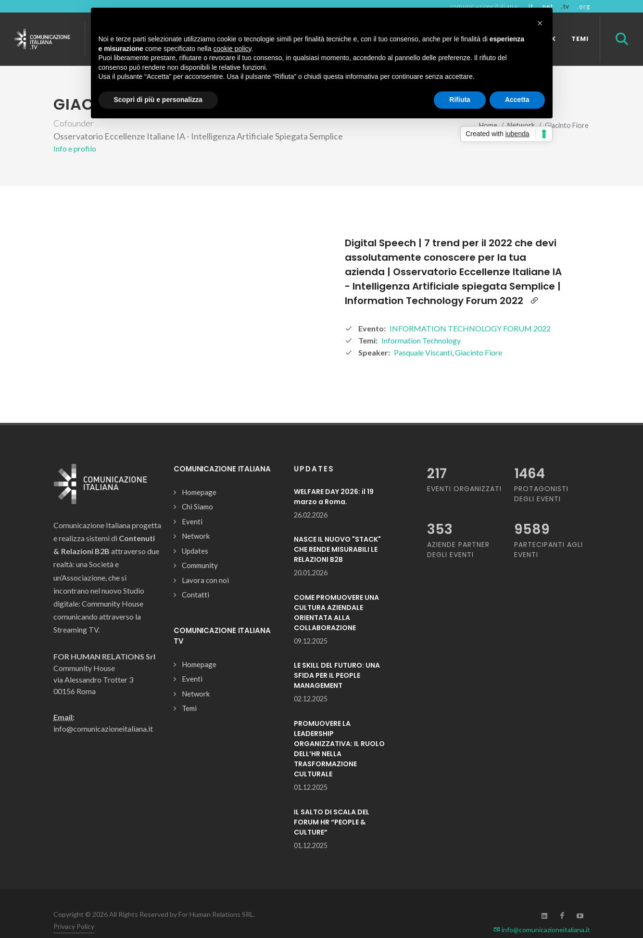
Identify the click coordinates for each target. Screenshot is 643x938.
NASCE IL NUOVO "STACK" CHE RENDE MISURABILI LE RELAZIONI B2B (337, 549)
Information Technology (421, 340)
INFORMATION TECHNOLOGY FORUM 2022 (470, 328)
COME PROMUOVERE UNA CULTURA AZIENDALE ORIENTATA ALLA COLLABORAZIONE (336, 613)
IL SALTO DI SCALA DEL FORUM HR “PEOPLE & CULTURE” (331, 822)
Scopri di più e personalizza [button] (158, 99)
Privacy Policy (73, 926)
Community (200, 565)
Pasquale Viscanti (423, 352)
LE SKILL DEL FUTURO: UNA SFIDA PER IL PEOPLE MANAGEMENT (337, 675)
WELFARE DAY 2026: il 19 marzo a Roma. (334, 497)
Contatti (195, 594)
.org (583, 6)
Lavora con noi (205, 580)
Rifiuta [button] (459, 99)
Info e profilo (74, 148)
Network (196, 536)
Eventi (192, 521)
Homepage (199, 492)
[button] (540, 23)
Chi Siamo (197, 506)
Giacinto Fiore (478, 352)
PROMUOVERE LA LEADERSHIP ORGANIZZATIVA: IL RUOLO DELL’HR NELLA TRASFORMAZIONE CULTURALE (339, 749)
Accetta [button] (517, 99)
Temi (189, 708)
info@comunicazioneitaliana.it (541, 929)
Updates (195, 550)
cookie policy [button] (232, 48)
